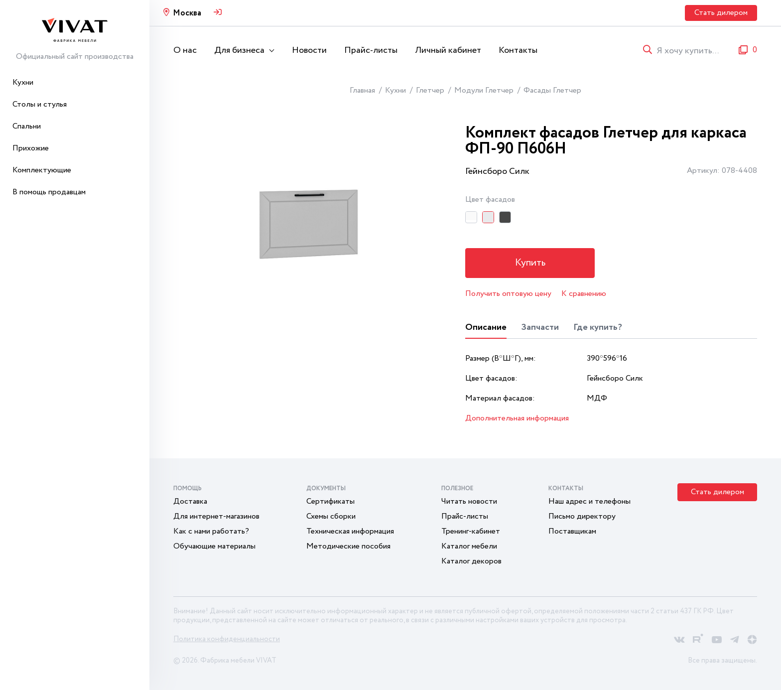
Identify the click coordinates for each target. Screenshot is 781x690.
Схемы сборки (331, 516)
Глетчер (430, 90)
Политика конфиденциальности (226, 639)
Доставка (190, 501)
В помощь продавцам (49, 192)
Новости (309, 50)
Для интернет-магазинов (216, 516)
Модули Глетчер (484, 90)
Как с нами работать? (211, 531)
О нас (185, 50)
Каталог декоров (471, 561)
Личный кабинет (448, 50)
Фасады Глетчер (552, 90)
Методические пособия (348, 546)
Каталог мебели (469, 546)
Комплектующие (41, 170)
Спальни (26, 126)
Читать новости (469, 501)
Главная (362, 90)
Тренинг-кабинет (470, 531)
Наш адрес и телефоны (589, 501)
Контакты (518, 50)
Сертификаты (330, 501)
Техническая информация (350, 531)
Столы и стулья (39, 104)
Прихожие (30, 148)
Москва (187, 13)
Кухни (22, 82)
